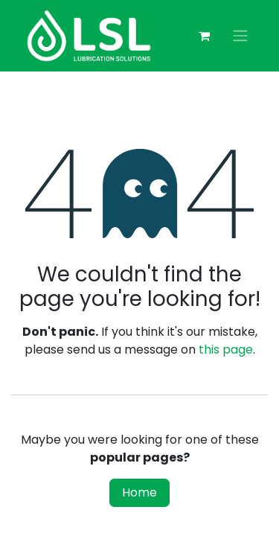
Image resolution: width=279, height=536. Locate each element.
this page (226, 349)
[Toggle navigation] (240, 36)
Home (139, 492)
